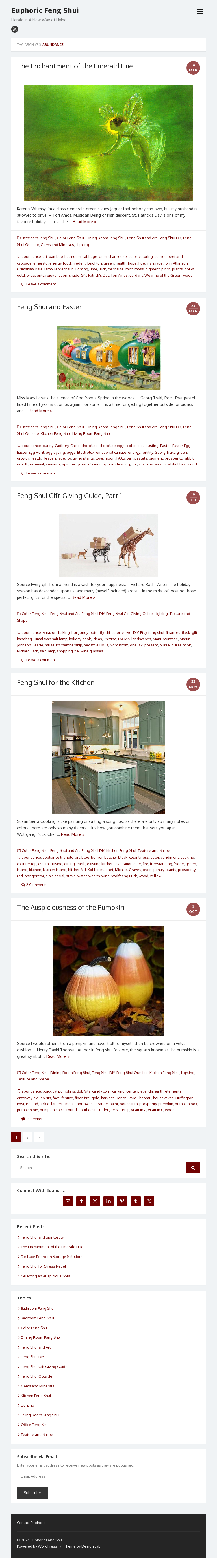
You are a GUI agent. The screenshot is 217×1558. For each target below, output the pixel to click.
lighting (81, 269)
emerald (40, 263)
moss (139, 269)
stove (71, 876)
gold (95, 1098)
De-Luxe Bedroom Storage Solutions (52, 1256)
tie (77, 651)
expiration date (128, 863)
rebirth (22, 464)
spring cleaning (116, 464)
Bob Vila (83, 1091)
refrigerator (34, 876)
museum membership (63, 645)
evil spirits (42, 1098)
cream (43, 863)
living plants (83, 458)
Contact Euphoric (31, 1522)
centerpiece (136, 1091)
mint (129, 269)
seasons (53, 464)
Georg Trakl (165, 452)
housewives (163, 1098)
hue (141, 263)
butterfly (97, 632)
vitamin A (138, 1109)
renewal (37, 464)
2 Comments (34, 884)
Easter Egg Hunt (30, 452)
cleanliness (139, 857)
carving (118, 1091)
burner (97, 857)
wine (105, 876)
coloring (146, 256)
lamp (48, 269)
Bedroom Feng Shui (37, 1318)
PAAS (120, 458)
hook (87, 639)
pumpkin (165, 1104)
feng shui (156, 632)
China (75, 445)
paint (114, 1104)
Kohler (93, 869)
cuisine (56, 863)
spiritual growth (75, 464)
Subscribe (32, 1492)
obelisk (136, 645)
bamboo (56, 256)
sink (49, 876)
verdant (136, 275)
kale (39, 269)
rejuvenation (56, 275)
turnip (124, 1109)
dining (69, 863)
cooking (187, 857)
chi (107, 632)
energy (55, 263)
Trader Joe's (107, 1109)
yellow (155, 876)
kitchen (35, 869)
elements (173, 1091)
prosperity (35, 275)
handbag (24, 639)
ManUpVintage (165, 639)
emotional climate (111, 452)
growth (23, 458)
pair (130, 458)
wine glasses (92, 651)
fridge (179, 863)
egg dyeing (55, 452)
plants (177, 269)
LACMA (124, 639)
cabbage (90, 256)
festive (67, 1098)
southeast (87, 1109)
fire (145, 863)
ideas (97, 639)
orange (102, 1104)
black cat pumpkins (59, 1091)
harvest (107, 1098)
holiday (75, 639)
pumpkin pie (27, 1109)
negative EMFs (96, 645)
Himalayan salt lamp (50, 639)
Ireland (32, 1104)
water (82, 876)
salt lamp (47, 651)
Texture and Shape (154, 850)
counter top (26, 863)
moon (110, 458)
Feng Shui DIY (170, 238)
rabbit (189, 458)
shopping (65, 651)
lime (93, 269)
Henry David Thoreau (133, 1098)
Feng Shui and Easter (49, 306)
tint (134, 464)
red (20, 876)
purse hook (181, 645)
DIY (135, 632)
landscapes (141, 639)
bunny (48, 445)
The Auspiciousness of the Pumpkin (71, 907)
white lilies (177, 464)
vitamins (146, 464)
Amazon (50, 632)
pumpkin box (186, 1104)
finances (173, 632)
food (67, 263)
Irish (150, 263)
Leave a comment (38, 284)
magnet (106, 869)
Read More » (84, 221)
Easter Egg (181, 445)
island (22, 869)
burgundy (79, 632)
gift (194, 632)
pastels (140, 458)
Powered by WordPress (37, 1546)
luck (102, 269)
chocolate (89, 445)
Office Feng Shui (35, 1424)
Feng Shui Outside (132, 1072)
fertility (147, 452)
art (45, 256)
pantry (158, 869)
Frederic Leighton (87, 263)
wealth (160, 464)
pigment (153, 269)
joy (69, 458)
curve (126, 632)
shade (74, 275)
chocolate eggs (112, 445)
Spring (96, 464)
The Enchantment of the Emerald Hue (75, 65)
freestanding (161, 863)
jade (159, 263)
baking (64, 632)
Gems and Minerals (57, 244)
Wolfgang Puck (124, 876)
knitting (110, 639)
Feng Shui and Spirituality (42, 1237)
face (56, 1098)
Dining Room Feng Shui (105, 238)
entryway (24, 1098)
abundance (31, 256)
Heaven (49, 458)
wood (188, 275)
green (109, 263)
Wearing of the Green (162, 275)
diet (140, 445)
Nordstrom (119, 645)
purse (165, 645)
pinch (165, 269)
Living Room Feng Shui (91, 433)
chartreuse (117, 256)
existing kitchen (100, 863)
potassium (129, 1104)
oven (147, 869)
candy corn (101, 1091)
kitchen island (54, 869)
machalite (116, 269)
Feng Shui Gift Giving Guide (129, 613)
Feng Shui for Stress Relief (43, 1266)
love (99, 458)
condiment (170, 857)
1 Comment (33, 1118)
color (133, 256)
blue (85, 857)
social (59, 876)
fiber (79, 1098)
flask (186, 632)
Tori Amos (119, 275)
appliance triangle (58, 857)
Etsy (143, 632)
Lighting (82, 244)
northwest (85, 1104)
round (71, 1109)
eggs (71, 452)
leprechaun (64, 269)
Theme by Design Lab (82, 1546)
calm (103, 256)
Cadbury (62, 445)
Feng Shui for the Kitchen (56, 682)
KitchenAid (77, 869)
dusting (152, 445)
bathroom (72, 256)
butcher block (115, 857)
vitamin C (155, 1109)
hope (132, 263)
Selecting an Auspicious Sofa (45, 1276)
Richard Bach (27, 651)
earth (81, 863)
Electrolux (85, 452)
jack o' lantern (52, 1104)
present (151, 645)
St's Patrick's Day (95, 275)
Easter (165, 445)
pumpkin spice (52, 1109)
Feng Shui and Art (142, 238)
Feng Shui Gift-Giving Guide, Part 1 (69, 495)
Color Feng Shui (70, 238)
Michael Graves (128, 869)
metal (70, 1104)
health (121, 263)
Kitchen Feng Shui (56, 433)
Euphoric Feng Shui (45, 10)
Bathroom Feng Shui (38, 238)
